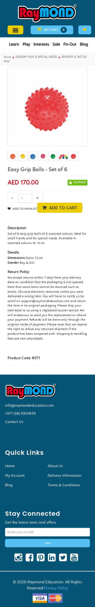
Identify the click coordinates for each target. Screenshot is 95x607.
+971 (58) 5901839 (20, 413)
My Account (15, 475)
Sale (56, 44)
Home (7, 56)
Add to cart (63, 207)
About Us (55, 466)
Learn (14, 44)
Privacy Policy (56, 588)
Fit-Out (69, 44)
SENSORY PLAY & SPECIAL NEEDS (36, 56)
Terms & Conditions (64, 485)
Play (26, 44)
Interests (41, 44)
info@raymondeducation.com (29, 405)
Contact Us (14, 421)
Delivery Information (64, 475)
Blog (84, 44)
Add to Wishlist (24, 208)
